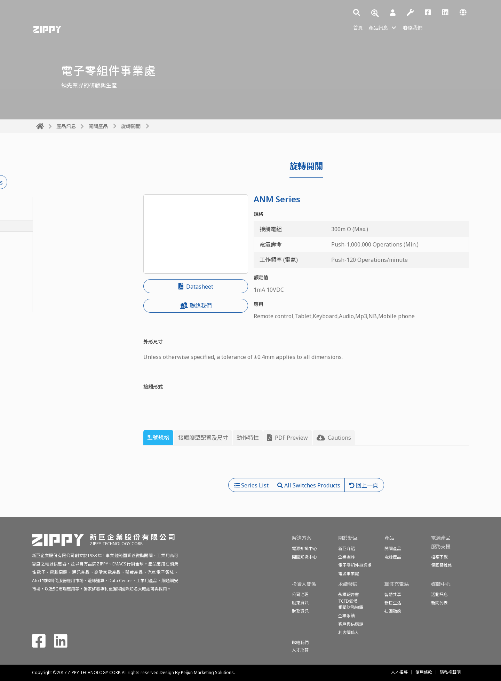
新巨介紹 (346, 548)
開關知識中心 (304, 557)
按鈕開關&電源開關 (60, 237)
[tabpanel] (306, 465)
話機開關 (47, 283)
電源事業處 (348, 574)
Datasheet (195, 286)
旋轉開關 (131, 126)
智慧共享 (392, 594)
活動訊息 (439, 594)
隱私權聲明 (450, 672)
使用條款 (423, 672)
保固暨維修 (441, 565)
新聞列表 (439, 603)
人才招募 (399, 672)
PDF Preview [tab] (287, 437)
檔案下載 (439, 557)
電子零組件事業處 (355, 565)
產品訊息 (381, 27)
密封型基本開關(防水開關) (68, 203)
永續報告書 (348, 594)
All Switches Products (73, 182)
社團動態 (392, 611)
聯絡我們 (418, 27)
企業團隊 (346, 557)
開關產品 (98, 126)
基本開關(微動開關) (60, 214)
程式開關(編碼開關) (60, 295)
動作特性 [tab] (248, 437)
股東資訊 (300, 603)
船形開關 (47, 272)
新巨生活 (392, 603)
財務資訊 (300, 611)
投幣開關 (47, 249)
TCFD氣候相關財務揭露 (350, 604)
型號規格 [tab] (158, 437)
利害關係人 (348, 632)
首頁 (358, 27)
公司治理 (300, 594)
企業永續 (346, 616)
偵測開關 (47, 306)
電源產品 (392, 557)
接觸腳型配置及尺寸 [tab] (203, 437)
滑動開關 (47, 260)
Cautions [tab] (334, 437)
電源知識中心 (304, 548)
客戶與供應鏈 (350, 624)
